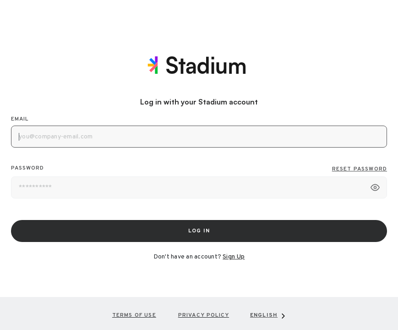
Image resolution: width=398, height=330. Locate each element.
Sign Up (234, 257)
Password (199, 169)
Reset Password (359, 169)
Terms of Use (134, 315)
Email (19, 119)
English (264, 315)
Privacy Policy (203, 315)
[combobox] (268, 315)
